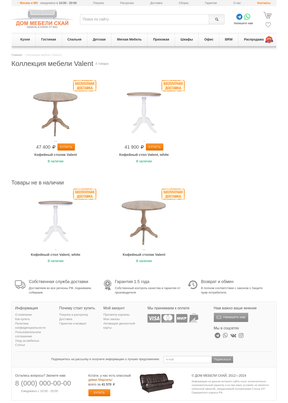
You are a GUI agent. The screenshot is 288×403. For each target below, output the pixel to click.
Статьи (20, 345)
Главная (16, 55)
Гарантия (211, 3)
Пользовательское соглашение (28, 334)
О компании (23, 314)
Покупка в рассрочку (73, 314)
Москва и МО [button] (29, 3)
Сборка (183, 3)
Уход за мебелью (27, 340)
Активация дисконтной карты (119, 326)
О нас (237, 3)
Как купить (22, 319)
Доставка (156, 3)
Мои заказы (111, 319)
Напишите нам (230, 317)
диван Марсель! (100, 380)
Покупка (98, 3)
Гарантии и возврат (73, 323)
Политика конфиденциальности (30, 326)
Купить (66, 147)
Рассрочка (127, 3)
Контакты (264, 3)
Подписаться (222, 359)
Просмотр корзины (116, 314)
